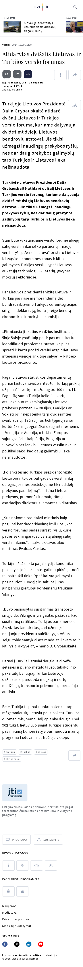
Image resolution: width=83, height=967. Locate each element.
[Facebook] (5, 944)
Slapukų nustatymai (16, 926)
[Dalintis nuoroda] (74, 75)
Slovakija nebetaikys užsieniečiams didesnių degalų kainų (40, 27)
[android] (8, 891)
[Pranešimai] (37, 865)
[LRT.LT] (41, 6)
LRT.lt (18, 86)
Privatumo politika (15, 919)
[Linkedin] (28, 944)
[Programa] (16, 840)
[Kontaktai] (22, 865)
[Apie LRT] (8, 865)
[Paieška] (75, 7)
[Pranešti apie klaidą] (60, 75)
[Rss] (51, 865)
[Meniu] (8, 7)
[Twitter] (16, 944)
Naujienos (9, 906)
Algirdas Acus (11, 82)
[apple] (22, 891)
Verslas (6, 44)
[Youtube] (40, 944)
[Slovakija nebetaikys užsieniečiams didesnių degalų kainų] (12, 27)
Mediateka (9, 913)
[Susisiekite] (48, 840)
